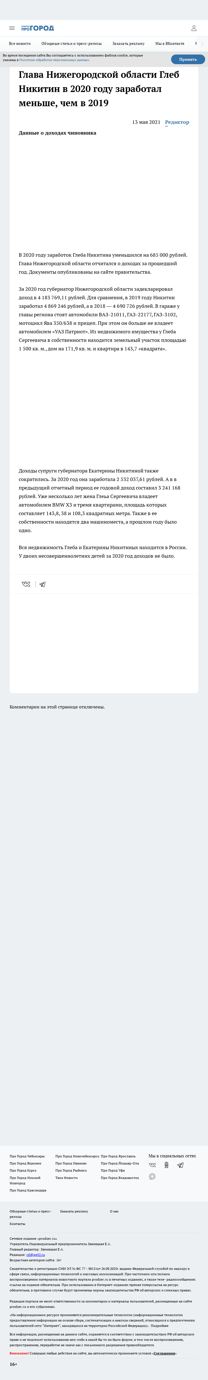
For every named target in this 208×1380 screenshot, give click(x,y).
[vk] (27, 584)
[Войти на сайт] (193, 28)
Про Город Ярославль (118, 1156)
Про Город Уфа (113, 1170)
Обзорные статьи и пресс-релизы (71, 43)
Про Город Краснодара (28, 1190)
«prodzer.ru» (47, 1238)
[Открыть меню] (12, 28)
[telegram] (44, 584)
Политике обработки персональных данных (54, 60)
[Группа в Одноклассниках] (166, 1165)
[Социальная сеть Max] (152, 1176)
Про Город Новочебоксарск (77, 1156)
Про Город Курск (23, 1170)
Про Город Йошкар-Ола (120, 1163)
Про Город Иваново (71, 1163)
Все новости (20, 43)
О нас (114, 1211)
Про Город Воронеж (25, 1163)
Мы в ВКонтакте (169, 43)
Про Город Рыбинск (71, 1170)
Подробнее (160, 1325)
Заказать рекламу (129, 43)
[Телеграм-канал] (181, 1165)
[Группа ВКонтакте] (152, 1165)
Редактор (177, 122)
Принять (188, 59)
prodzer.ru (100, 1279)
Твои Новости (66, 1178)
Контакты (17, 1224)
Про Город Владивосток (120, 1178)
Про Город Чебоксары (27, 1156)
